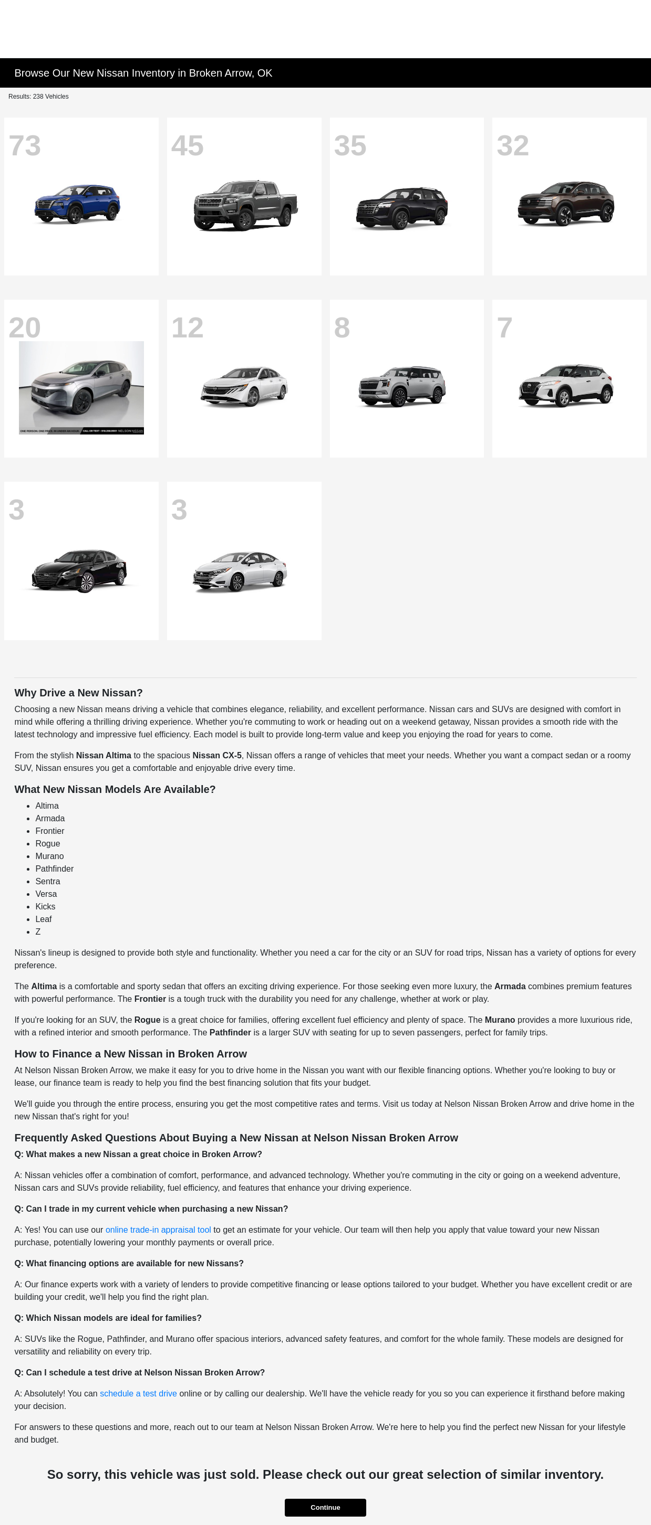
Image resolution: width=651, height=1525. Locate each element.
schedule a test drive (138, 1393)
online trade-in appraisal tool (158, 1229)
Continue (325, 1507)
